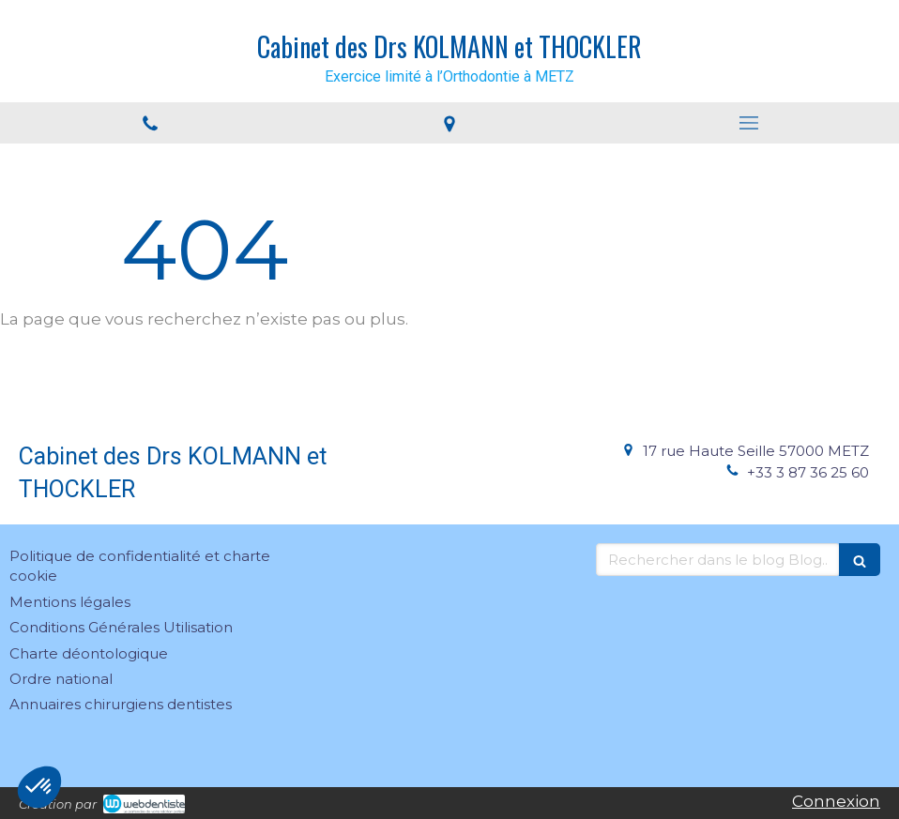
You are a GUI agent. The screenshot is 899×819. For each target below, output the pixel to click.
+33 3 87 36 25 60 (808, 472)
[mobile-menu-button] (749, 123)
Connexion (836, 801)
